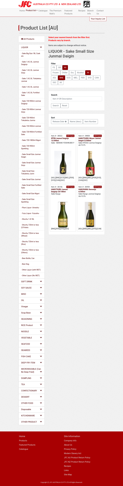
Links (66, 470)
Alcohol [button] (80, 72)
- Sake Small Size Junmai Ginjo (31, 164)
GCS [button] (69, 78)
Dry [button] (72, 72)
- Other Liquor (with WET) (31, 270)
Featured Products (68, 12)
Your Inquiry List (98, 19)
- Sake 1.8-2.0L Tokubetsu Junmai (31, 80)
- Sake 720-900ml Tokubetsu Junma (28, 119)
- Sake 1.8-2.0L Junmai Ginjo (30, 71)
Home (22, 10)
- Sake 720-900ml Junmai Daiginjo (31, 102)
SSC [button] (54, 82)
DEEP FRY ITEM (31, 362)
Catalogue (42, 10)
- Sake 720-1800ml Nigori (31, 140)
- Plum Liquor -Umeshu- (30, 208)
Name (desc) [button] (75, 121)
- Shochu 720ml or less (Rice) (30, 243)
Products (23, 440)
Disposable (31, 409)
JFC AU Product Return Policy (77, 457)
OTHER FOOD (31, 403)
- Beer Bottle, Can (28, 258)
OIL (31, 300)
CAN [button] (97, 78)
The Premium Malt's (55, 12)
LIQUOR (31, 47)
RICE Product (31, 325)
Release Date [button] (60, 121)
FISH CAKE (31, 356)
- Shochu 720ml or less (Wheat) (30, 234)
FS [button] (54, 67)
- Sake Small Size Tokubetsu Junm (27, 172)
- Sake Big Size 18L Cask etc (30, 54)
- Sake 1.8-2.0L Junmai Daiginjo (30, 63)
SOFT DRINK (31, 281)
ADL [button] (54, 78)
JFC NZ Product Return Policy (77, 462)
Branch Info (90, 12)
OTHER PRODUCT (31, 421)
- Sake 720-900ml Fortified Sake (31, 133)
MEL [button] (76, 78)
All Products (27, 39)
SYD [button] (90, 78)
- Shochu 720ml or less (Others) (30, 251)
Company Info (70, 440)
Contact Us (100, 12)
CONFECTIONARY (31, 390)
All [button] (65, 67)
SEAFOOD (31, 344)
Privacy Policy (70, 449)
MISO (31, 294)
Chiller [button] (65, 72)
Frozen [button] (56, 72)
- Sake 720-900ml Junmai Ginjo (31, 110)
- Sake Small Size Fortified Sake (31, 186)
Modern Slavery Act (72, 453)
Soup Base (31, 312)
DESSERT (31, 396)
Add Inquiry (70, 136)
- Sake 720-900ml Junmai (31, 126)
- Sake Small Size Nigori (30, 193)
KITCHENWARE (31, 415)
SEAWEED (31, 350)
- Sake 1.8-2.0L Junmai (30, 87)
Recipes (81, 10)
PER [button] (83, 78)
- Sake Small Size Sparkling (27, 200)
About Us (68, 445)
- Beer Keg (25, 264)
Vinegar (31, 306)
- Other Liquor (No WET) (30, 276)
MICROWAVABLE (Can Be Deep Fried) (31, 370)
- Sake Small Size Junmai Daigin (31, 155)
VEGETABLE (31, 337)
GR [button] (59, 67)
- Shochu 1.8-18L (27, 219)
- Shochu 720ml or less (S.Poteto (30, 226)
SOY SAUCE (31, 287)
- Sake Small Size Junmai (31, 179)
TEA (31, 384)
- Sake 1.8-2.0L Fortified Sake (30, 94)
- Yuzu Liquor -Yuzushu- (30, 213)
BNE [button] (61, 78)
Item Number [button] (90, 121)
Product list (31, 10)
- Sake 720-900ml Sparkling (28, 147)
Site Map (68, 474)
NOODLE (31, 331)
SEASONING (31, 319)
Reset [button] (64, 105)
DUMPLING (31, 378)
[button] (55, 105)
